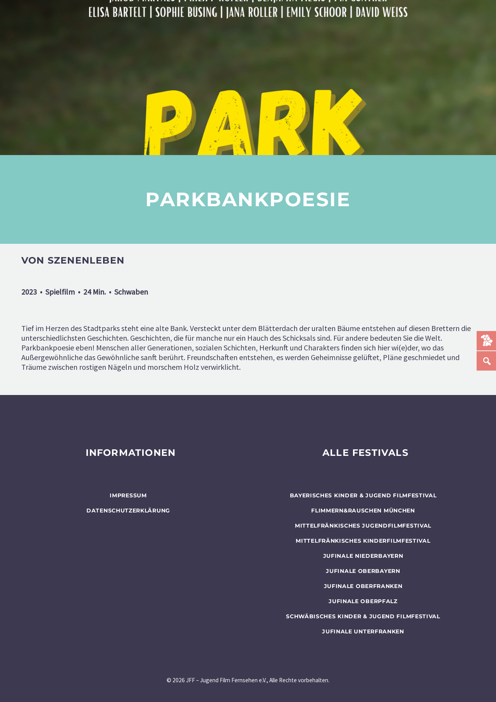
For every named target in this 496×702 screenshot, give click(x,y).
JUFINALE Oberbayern (363, 570)
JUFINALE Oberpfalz (363, 601)
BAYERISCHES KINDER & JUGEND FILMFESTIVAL (363, 495)
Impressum (128, 495)
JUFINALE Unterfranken (363, 631)
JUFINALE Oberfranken (363, 586)
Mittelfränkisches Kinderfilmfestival (363, 540)
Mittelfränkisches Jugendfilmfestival (363, 525)
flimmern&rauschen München (363, 510)
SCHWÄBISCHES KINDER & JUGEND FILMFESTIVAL (363, 616)
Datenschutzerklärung (128, 510)
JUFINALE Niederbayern (363, 555)
